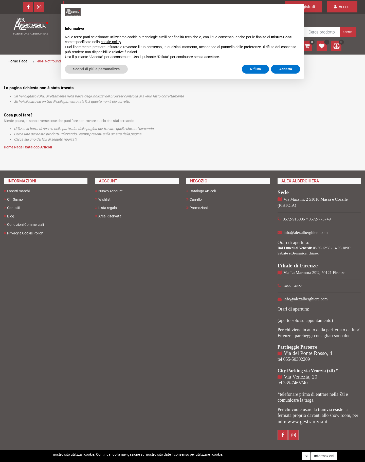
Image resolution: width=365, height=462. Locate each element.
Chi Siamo (13, 199)
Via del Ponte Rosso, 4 (308, 353)
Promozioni (197, 208)
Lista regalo (106, 208)
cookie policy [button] (111, 42)
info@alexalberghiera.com (306, 232)
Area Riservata (108, 216)
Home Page (17, 61)
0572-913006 (294, 219)
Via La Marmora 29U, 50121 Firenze (314, 272)
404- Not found (49, 61)
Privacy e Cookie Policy (23, 233)
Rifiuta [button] (255, 69)
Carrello (194, 199)
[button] (347, 32)
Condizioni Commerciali (24, 224)
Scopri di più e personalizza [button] (96, 69)
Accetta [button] (285, 69)
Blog (9, 216)
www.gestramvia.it (307, 421)
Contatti (12, 208)
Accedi (342, 6)
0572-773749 (320, 219)
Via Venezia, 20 (300, 377)
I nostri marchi (17, 191)
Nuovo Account (109, 191)
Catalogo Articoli (38, 147)
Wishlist (103, 199)
